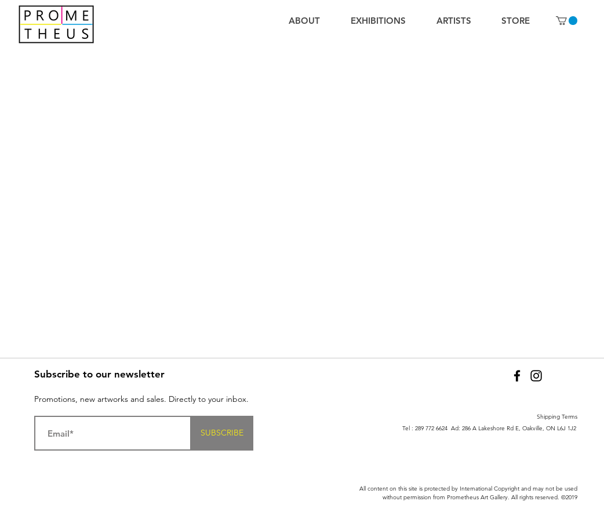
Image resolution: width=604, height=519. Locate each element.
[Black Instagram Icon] (536, 375)
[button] (566, 20)
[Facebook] (517, 375)
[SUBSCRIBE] (222, 433)
